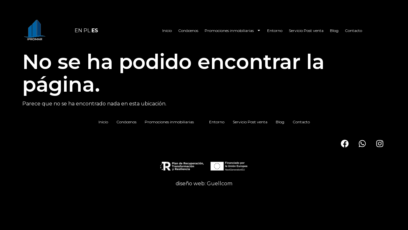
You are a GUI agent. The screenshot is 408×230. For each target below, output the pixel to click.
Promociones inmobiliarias (233, 30)
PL (87, 30)
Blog (334, 30)
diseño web (190, 183)
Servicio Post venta (306, 30)
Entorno (274, 30)
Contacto (353, 30)
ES (94, 30)
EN (78, 30)
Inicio (167, 30)
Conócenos (188, 30)
